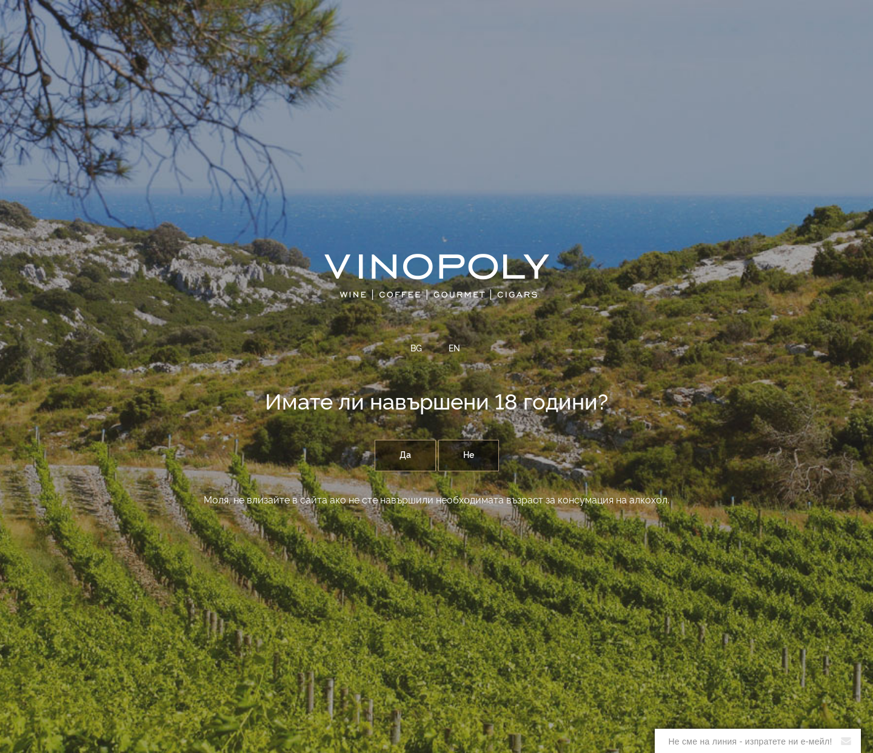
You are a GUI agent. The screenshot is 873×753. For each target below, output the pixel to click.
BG (416, 349)
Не (468, 455)
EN (454, 349)
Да (405, 455)
